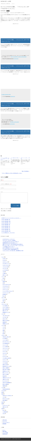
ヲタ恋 (4, 271)
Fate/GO (4, 281)
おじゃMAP (4, 338)
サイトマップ (5, 421)
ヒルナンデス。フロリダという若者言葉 (9, 240)
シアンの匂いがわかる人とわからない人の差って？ (11, 241)
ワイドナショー (5, 361)
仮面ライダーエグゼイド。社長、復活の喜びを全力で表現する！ (13, 244)
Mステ (4, 410)
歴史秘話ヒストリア (6, 312)
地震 (3, 330)
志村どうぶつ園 (5, 374)
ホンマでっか (5, 356)
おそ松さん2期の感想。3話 (5, 226)
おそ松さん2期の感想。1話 (5, 229)
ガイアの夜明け (5, 305)
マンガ (3, 387)
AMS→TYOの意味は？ (25, 171)
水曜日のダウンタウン (6, 377)
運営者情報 (4, 423)
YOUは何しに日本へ (6, 336)
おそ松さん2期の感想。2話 (5, 227)
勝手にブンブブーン (6, 372)
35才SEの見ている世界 (6, 1)
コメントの (5, 432)
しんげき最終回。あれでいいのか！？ (9, 246)
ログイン (4, 430)
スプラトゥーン (5, 289)
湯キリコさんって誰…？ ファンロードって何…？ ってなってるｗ (13, 245)
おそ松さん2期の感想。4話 (5, 224)
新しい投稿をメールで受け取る (6, 210)
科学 (3, 333)
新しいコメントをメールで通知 (6, 208)
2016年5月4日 (12, 96)
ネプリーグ (4, 351)
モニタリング (5, 359)
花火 (3, 278)
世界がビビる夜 (5, 364)
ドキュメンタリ (4, 304)
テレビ (3, 302)
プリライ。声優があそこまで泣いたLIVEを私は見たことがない (12, 173)
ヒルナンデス (5, 353)
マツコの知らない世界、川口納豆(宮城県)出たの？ (11, 249)
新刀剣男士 (4, 294)
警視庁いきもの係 (5, 320)
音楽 (2, 408)
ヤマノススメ (5, 268)
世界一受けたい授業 (6, 369)
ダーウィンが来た (5, 307)
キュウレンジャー (5, 405)
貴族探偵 (4, 322)
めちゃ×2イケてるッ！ (6, 341)
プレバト (4, 354)
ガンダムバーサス (5, 287)
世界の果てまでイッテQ (6, 366)
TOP (5, 3)
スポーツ (3, 297)
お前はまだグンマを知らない (7, 395)
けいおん (4, 260)
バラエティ (3, 335)
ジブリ (4, 397)
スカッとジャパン (5, 348)
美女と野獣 (4, 400)
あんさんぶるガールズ (6, 284)
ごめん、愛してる (5, 315)
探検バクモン (5, 310)
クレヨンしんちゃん (6, 265)
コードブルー (5, 317)
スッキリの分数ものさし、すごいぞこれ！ (8, 232)
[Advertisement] (15, 30)
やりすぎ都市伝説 (5, 343)
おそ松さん (4, 258)
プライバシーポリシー (6, 422)
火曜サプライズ (5, 379)
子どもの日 (3, 390)
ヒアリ (4, 328)
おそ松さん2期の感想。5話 (5, 219)
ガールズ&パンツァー (6, 263)
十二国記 (4, 273)
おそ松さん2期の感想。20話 (5, 221)
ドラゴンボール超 (5, 266)
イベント (8, 10)
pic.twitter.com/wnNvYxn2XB (6, 94)
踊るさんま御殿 (5, 384)
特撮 (2, 403)
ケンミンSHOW (5, 346)
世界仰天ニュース (5, 371)
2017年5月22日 (15, 58)
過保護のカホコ (5, 323)
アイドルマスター (5, 286)
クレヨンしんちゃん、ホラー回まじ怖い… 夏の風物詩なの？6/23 (13, 250)
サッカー (4, 299)
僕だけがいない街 (5, 398)
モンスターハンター (6, 292)
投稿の (4, 431)
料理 (2, 392)
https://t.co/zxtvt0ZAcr (14, 56)
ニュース (3, 325)
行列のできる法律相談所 (6, 382)
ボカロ (4, 413)
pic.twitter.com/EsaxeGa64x (22, 56)
